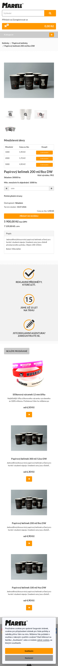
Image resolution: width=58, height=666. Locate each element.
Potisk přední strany (13, 196)
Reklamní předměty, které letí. (29, 277)
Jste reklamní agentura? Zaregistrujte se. (29, 328)
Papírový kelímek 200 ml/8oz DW (19, 46)
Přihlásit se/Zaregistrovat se (15, 19)
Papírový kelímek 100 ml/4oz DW (29, 587)
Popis (8, 233)
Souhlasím (29, 651)
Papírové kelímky (20, 43)
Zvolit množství (44, 152)
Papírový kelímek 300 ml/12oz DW (29, 459)
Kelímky (5, 43)
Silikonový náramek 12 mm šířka (29, 394)
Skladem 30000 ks (12, 177)
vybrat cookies (43, 640)
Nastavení (29, 658)
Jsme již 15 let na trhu (29, 303)
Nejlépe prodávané (16, 351)
